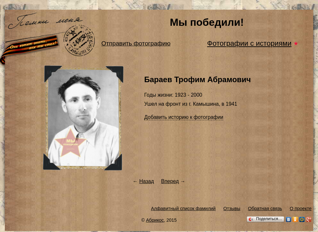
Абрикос (155, 220)
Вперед (170, 181)
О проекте (301, 208)
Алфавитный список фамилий (183, 208)
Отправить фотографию (136, 43)
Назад (146, 181)
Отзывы (231, 208)
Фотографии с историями (249, 43)
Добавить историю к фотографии (183, 117)
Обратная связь (265, 208)
